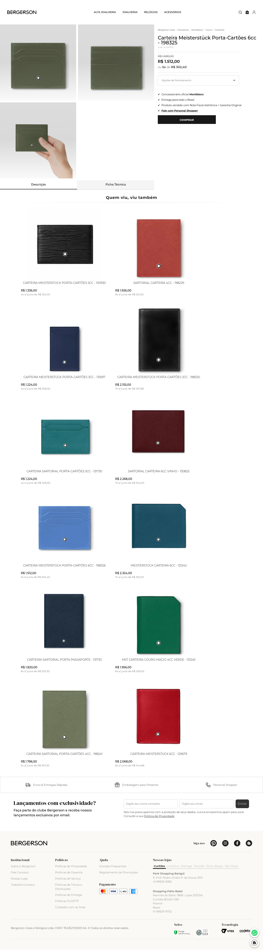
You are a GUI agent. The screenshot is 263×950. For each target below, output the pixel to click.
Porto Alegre (214, 866)
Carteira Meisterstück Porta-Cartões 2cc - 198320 (158, 377)
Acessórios (172, 12)
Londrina (173, 866)
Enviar (242, 803)
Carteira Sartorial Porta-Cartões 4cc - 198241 (64, 754)
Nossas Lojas (19, 878)
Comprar (187, 120)
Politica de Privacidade (159, 816)
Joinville (199, 866)
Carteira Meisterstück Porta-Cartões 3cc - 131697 (64, 377)
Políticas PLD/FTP (67, 901)
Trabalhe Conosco (23, 884)
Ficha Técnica (116, 184)
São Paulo (231, 866)
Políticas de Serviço (68, 878)
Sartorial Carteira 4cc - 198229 (158, 283)
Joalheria (129, 12)
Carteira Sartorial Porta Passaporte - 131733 (64, 659)
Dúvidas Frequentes (112, 866)
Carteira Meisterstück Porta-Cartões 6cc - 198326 (64, 565)
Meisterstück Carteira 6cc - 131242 (159, 565)
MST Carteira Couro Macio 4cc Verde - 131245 (159, 659)
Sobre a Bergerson (23, 866)
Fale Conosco (20, 872)
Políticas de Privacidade (71, 866)
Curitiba (159, 866)
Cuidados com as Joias (70, 907)
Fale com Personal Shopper (179, 110)
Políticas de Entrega (68, 895)
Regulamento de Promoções (118, 872)
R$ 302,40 (179, 67)
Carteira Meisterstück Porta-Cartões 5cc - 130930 (64, 283)
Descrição (38, 184)
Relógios (151, 12)
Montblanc (197, 94)
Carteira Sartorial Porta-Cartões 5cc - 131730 (64, 471)
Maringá (186, 866)
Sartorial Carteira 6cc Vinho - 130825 (159, 471)
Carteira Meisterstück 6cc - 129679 (158, 754)
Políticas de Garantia (69, 872)
